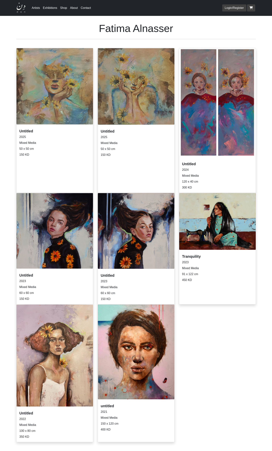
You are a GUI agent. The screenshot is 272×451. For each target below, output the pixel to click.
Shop (63, 7)
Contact (86, 7)
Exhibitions (50, 7)
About (74, 7)
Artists (36, 7)
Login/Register (234, 7)
